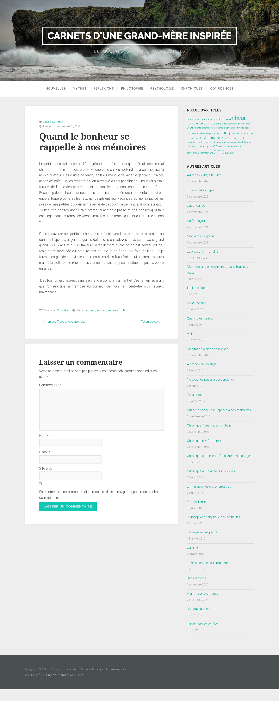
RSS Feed (77, 686)
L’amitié (193, 559)
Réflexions (105, 88)
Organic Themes (57, 686)
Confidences (223, 88)
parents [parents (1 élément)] (241, 138)
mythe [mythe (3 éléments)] (205, 137)
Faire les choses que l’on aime (209, 574)
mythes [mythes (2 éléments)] (216, 138)
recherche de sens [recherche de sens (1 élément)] (212, 142)
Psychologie (163, 88)
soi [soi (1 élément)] (250, 142)
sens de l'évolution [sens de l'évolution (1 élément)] (239, 142)
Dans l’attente (197, 590)
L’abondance (196, 205)
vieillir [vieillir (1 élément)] (221, 146)
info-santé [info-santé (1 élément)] (203, 133)
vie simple (120, 310)
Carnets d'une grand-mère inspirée (139, 36)
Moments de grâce (201, 236)
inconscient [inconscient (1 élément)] (192, 133)
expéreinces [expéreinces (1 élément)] (207, 128)
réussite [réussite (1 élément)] (225, 142)
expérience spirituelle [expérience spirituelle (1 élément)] (234, 128)
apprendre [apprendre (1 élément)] (212, 119)
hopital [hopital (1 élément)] (248, 128)
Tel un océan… (150, 321)
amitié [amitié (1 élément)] (190, 119)
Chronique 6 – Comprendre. (207, 446)
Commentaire (50, 385)
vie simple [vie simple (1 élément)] (203, 153)
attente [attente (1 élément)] (221, 119)
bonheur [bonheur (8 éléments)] (236, 118)
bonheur (90, 310)
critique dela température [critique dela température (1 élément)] (228, 124)
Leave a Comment (53, 121)
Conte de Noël (197, 303)
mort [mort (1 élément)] (197, 138)
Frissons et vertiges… (202, 190)
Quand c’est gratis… (201, 318)
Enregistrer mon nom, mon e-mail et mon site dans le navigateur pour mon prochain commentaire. (99, 494)
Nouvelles (54, 88)
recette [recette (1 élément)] (200, 142)
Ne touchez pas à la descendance (212, 379)
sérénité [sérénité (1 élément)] (191, 146)
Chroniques (193, 88)
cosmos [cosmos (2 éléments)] (209, 123)
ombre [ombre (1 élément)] (234, 138)
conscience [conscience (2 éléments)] (195, 123)
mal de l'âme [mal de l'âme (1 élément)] (242, 133)
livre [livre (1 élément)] (233, 133)
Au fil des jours (197, 221)
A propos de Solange (202, 364)
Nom (44, 435)
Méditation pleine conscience (209, 349)
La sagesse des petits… (204, 544)
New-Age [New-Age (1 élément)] (226, 138)
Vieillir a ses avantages (203, 605)
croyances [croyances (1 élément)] (245, 124)
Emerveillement (198, 513)
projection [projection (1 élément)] (191, 142)
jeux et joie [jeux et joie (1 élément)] (214, 133)
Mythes (81, 88)
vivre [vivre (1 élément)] (210, 153)
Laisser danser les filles (204, 635)
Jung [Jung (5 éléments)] (225, 132)
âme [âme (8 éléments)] (219, 151)
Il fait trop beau (198, 288)
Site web (45, 468)
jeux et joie (104, 310)
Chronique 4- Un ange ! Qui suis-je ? (212, 483)
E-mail (44, 452)
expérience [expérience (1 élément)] (218, 128)
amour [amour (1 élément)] (197, 119)
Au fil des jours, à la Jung (205, 175)
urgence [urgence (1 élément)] (208, 146)
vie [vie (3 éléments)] (215, 146)
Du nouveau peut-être (203, 620)
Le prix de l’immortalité (203, 251)
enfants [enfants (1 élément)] (197, 128)
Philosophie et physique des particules (215, 528)
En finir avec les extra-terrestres (210, 498)
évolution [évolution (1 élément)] (229, 153)
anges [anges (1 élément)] (204, 119)
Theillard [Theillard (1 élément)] (199, 146)
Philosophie (133, 88)
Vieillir (191, 334)
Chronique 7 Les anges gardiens (64, 321)
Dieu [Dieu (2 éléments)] (190, 127)
